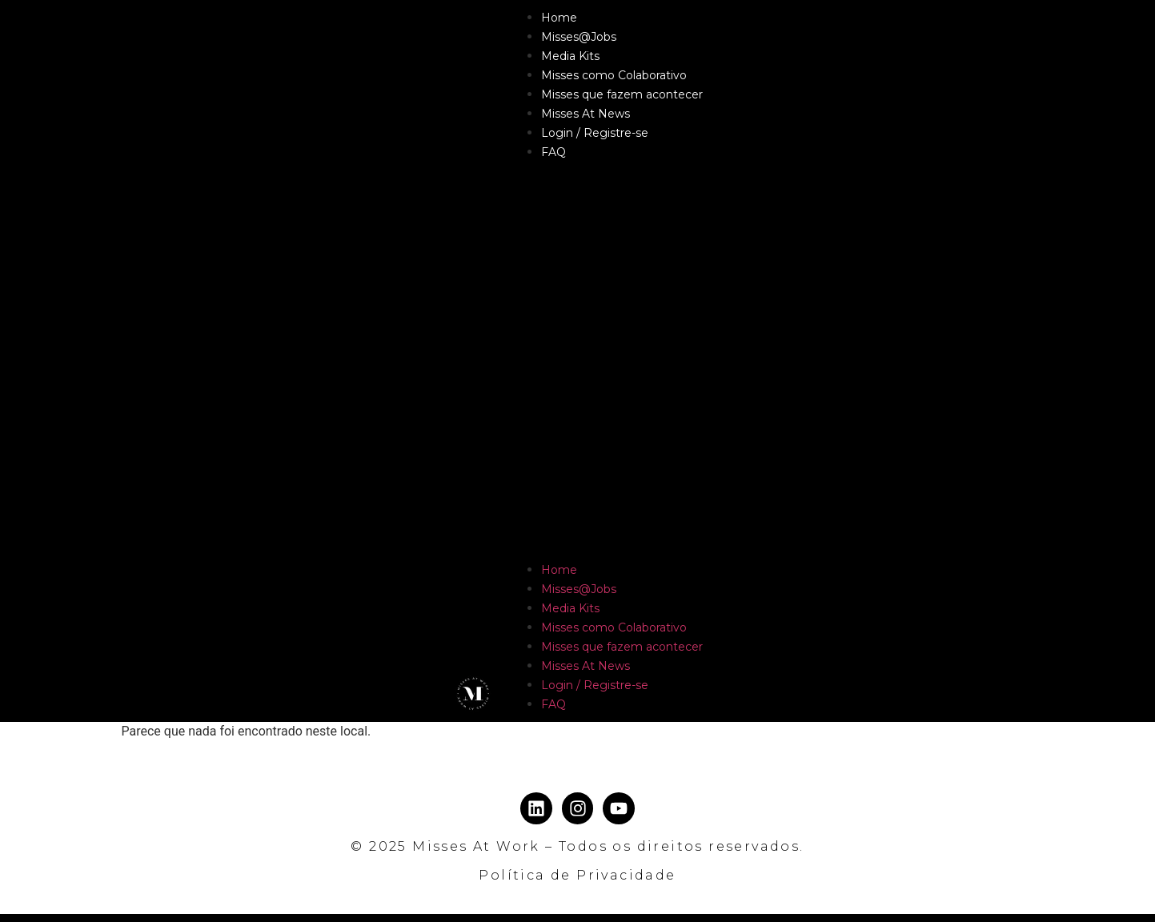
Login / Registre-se (594, 133)
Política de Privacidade (577, 875)
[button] (606, 361)
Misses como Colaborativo (614, 75)
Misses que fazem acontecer (622, 94)
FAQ (553, 152)
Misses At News (585, 113)
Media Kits (570, 56)
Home (559, 17)
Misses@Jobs (578, 37)
